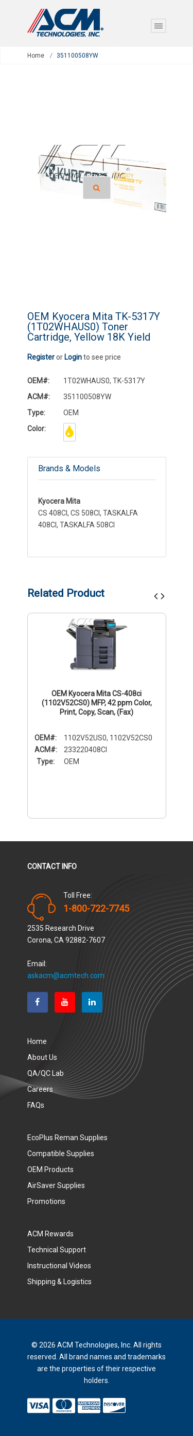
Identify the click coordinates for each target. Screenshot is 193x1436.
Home (35, 55)
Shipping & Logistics (59, 1282)
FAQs (35, 1105)
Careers (40, 1089)
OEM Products (50, 1169)
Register (41, 357)
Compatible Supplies (60, 1153)
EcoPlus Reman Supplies (67, 1137)
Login (73, 357)
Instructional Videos (59, 1266)
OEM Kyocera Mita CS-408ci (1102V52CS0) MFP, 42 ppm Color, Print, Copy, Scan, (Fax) (97, 702)
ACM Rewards (50, 1234)
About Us (42, 1057)
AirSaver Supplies (56, 1185)
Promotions (46, 1201)
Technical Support (56, 1250)
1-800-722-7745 (96, 908)
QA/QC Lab (45, 1073)
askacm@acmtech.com (65, 975)
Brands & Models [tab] (69, 468)
